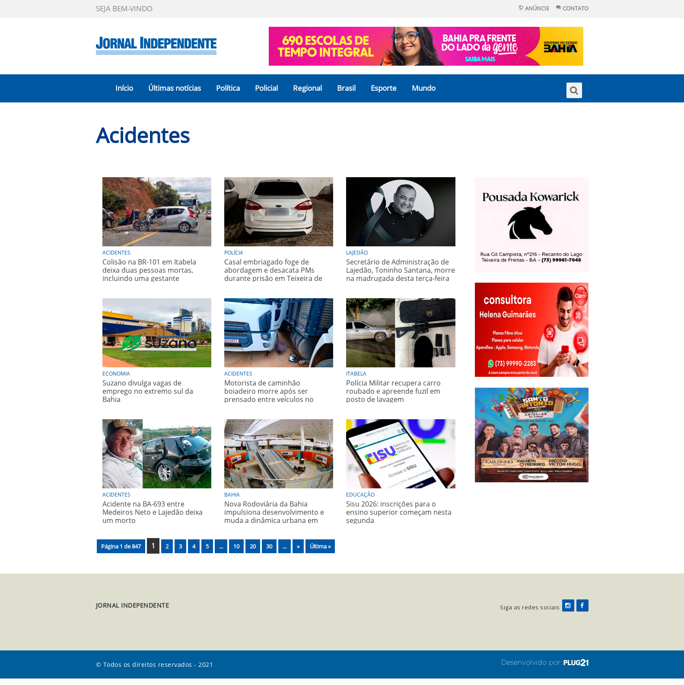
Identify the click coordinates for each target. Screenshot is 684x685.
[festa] (532, 434)
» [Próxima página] (298, 546)
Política (228, 88)
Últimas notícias (174, 88)
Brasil (346, 88)
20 (253, 546)
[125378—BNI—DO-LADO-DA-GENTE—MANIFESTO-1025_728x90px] (426, 46)
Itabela (356, 373)
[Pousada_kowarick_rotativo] (532, 224)
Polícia (233, 252)
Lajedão (357, 252)
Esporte (384, 88)
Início (124, 88)
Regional (307, 88)
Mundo (424, 88)
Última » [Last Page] (320, 546)
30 (269, 546)
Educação (360, 494)
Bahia (232, 494)
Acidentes (143, 135)
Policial (266, 88)
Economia (116, 373)
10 (236, 546)
